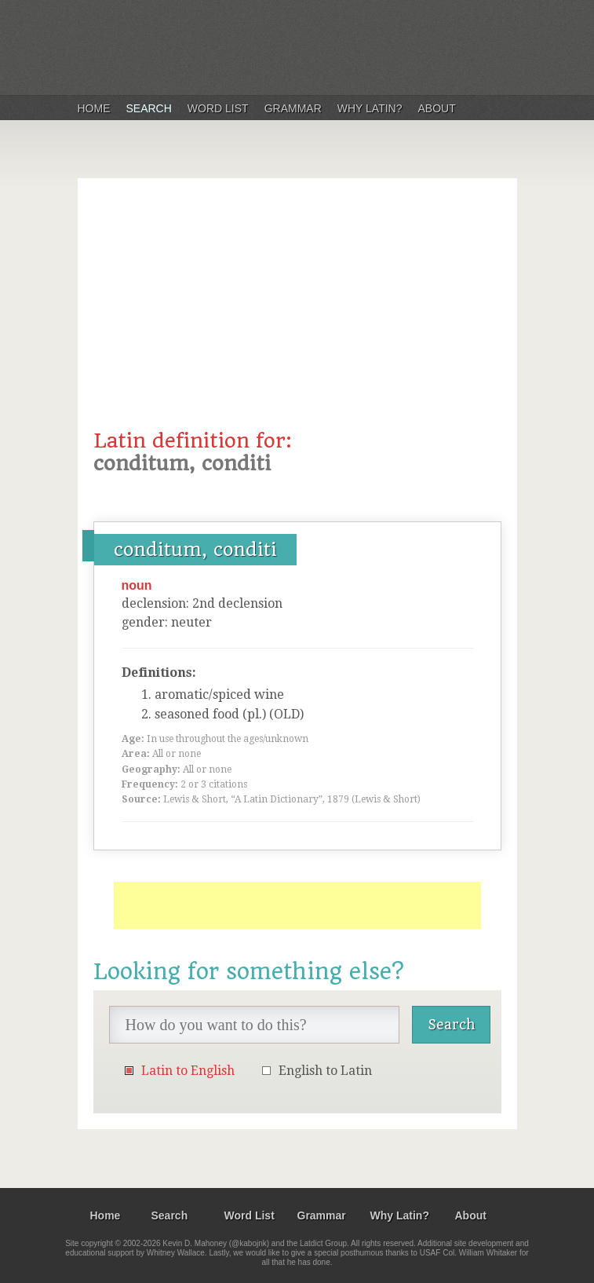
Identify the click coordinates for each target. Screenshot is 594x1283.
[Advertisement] (297, 312)
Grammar (293, 108)
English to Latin (325, 1070)
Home (94, 108)
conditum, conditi (195, 550)
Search (149, 108)
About (437, 108)
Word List (218, 108)
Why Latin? (370, 108)
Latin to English (188, 1070)
